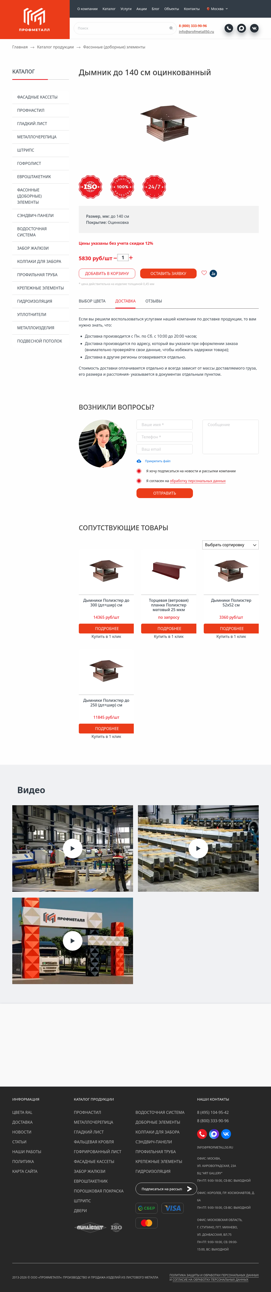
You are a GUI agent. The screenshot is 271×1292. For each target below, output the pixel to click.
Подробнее (107, 628)
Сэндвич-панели (35, 215)
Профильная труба (37, 274)
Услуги (126, 9)
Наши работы (26, 1151)
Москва (220, 9)
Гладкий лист (32, 123)
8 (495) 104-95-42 (213, 1112)
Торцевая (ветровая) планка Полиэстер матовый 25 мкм (169, 605)
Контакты (192, 9)
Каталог (109, 9)
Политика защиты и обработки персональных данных (214, 1275)
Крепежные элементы (40, 288)
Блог (155, 9)
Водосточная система (32, 232)
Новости (21, 1132)
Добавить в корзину (107, 273)
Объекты (171, 9)
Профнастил (30, 110)
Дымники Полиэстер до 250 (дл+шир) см (106, 702)
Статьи (19, 1142)
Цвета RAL (22, 1112)
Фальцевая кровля (94, 1142)
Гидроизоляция (34, 301)
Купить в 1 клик (106, 636)
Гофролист (29, 163)
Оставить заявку (168, 273)
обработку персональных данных (198, 480)
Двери (80, 1210)
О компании (87, 9)
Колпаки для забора (39, 261)
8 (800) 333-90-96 (193, 25)
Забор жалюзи (33, 248)
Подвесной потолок (39, 341)
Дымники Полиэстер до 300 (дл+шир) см (106, 602)
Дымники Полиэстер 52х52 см (231, 602)
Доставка (22, 1122)
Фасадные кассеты (37, 97)
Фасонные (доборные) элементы (29, 196)
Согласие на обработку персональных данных (210, 1280)
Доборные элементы (158, 1122)
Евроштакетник (34, 176)
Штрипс (25, 150)
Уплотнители (31, 314)
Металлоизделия (35, 327)
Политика (23, 1161)
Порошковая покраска (98, 1191)
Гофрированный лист (97, 1151)
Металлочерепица (36, 137)
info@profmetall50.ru (196, 31)
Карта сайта (25, 1171)
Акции (141, 9)
